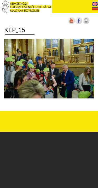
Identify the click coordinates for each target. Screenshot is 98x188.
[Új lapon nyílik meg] (78, 23)
